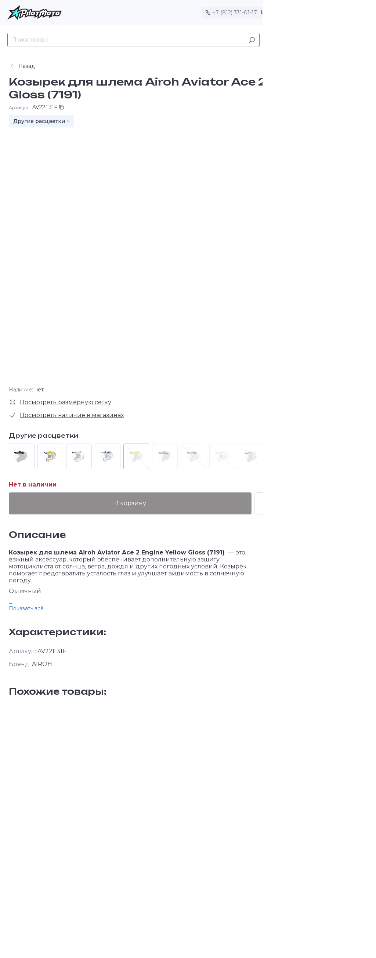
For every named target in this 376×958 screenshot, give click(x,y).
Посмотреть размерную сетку (65, 402)
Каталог (281, 39)
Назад (22, 66)
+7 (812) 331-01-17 (234, 12)
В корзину (159, 503)
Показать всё (26, 608)
